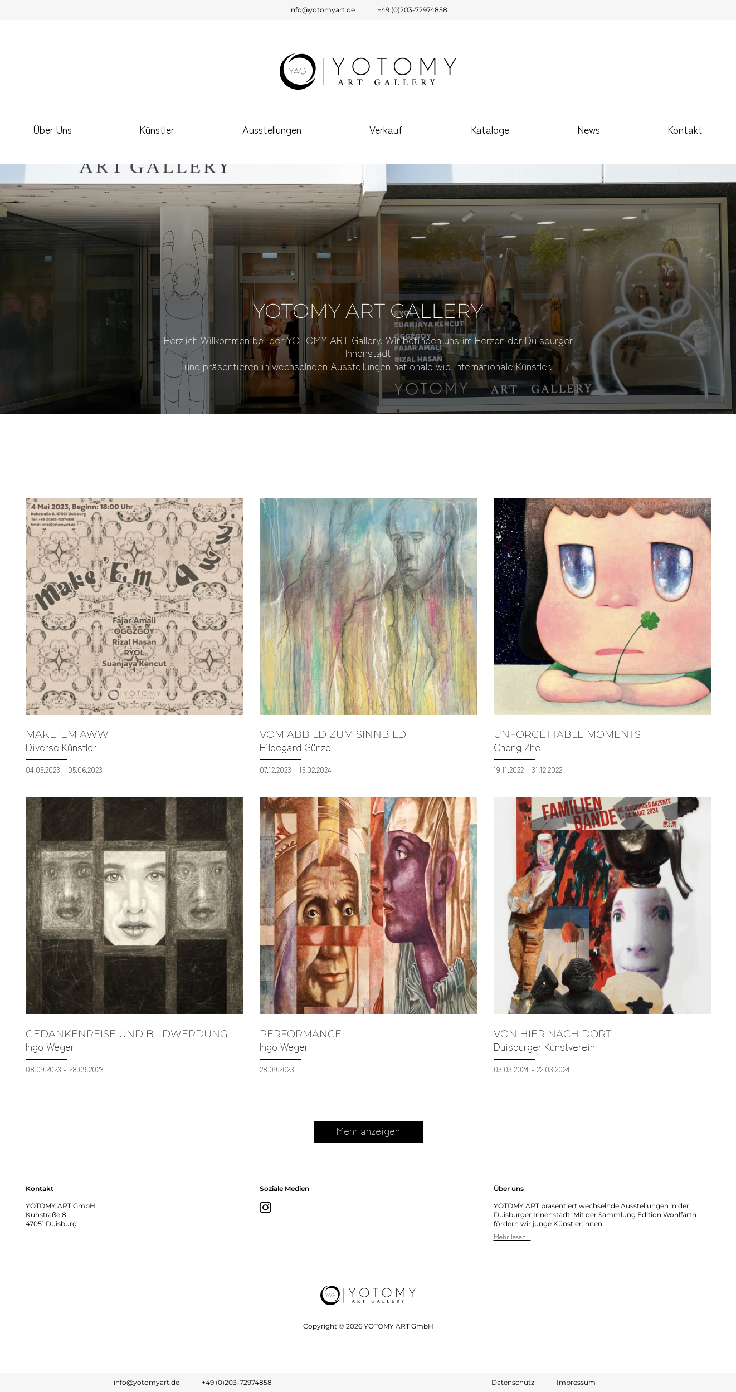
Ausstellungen (271, 129)
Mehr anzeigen (368, 1130)
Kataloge (490, 129)
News (588, 129)
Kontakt (685, 129)
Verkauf (386, 129)
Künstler (156, 129)
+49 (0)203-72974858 (412, 10)
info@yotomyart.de (322, 10)
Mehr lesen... (512, 1236)
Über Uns (52, 129)
